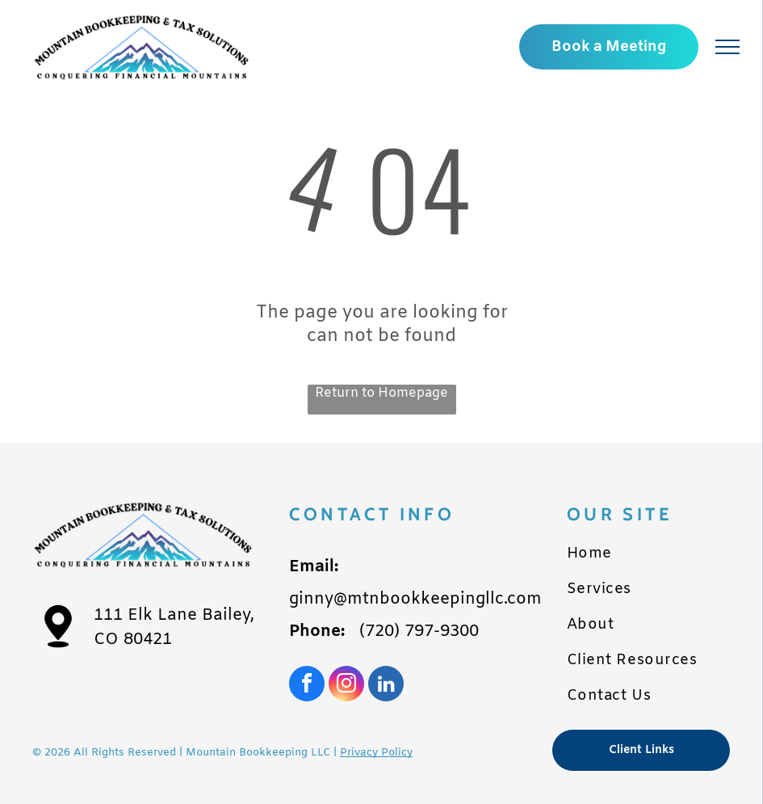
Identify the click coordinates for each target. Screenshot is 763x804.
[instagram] (346, 685)
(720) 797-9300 (419, 631)
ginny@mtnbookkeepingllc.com (415, 599)
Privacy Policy (376, 753)
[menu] (727, 47)
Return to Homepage (381, 393)
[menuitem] (649, 553)
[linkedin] (386, 685)
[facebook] (307, 685)
